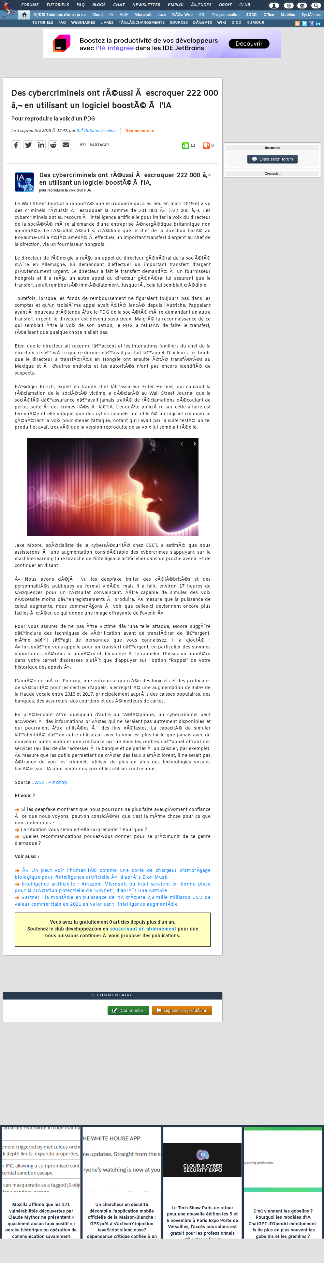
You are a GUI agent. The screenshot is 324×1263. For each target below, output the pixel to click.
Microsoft (143, 15)
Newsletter (146, 5)
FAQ (80, 5)
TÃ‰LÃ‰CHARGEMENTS (142, 23)
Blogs (99, 5)
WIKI (221, 23)
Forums (30, 5)
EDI (202, 15)
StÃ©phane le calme (95, 131)
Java (162, 15)
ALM (124, 15)
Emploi (175, 5)
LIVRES (106, 23)
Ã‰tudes (201, 5)
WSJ (40, 783)
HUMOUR (255, 23)
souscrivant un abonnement (143, 929)
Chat (118, 5)
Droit (225, 5)
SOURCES (179, 23)
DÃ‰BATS (202, 23)
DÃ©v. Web (182, 15)
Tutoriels (57, 5)
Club (244, 5)
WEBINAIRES (83, 23)
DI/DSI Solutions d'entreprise (59, 15)
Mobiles (288, 15)
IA (111, 15)
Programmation (226, 15)
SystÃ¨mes (311, 15)
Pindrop (57, 783)
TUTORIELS (42, 23)
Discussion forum (272, 159)
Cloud (97, 15)
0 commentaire (139, 131)
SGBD (251, 15)
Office (268, 15)
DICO (236, 23)
